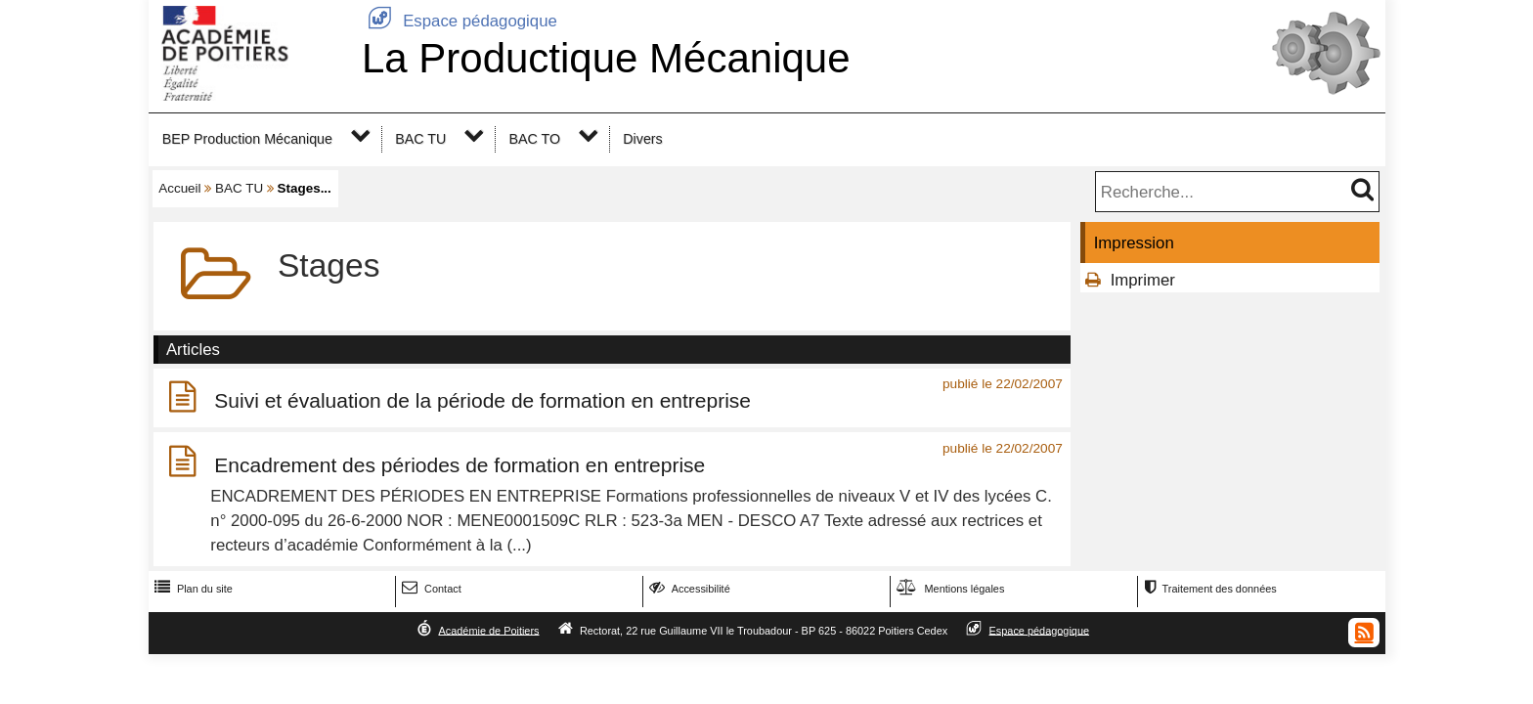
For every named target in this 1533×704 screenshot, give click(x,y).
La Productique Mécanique (606, 58)
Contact (429, 588)
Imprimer (1143, 280)
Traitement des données (1208, 588)
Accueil (179, 188)
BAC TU (420, 139)
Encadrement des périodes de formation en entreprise (459, 465)
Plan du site (192, 588)
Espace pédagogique (459, 21)
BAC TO (534, 139)
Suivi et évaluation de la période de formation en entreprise (482, 400)
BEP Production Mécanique (247, 139)
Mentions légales (948, 588)
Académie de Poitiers (488, 630)
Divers (642, 139)
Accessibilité (687, 588)
